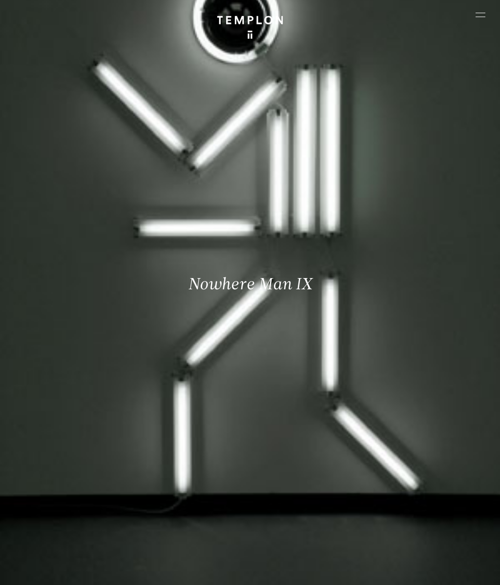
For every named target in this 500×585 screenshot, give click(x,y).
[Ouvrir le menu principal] (480, 14)
